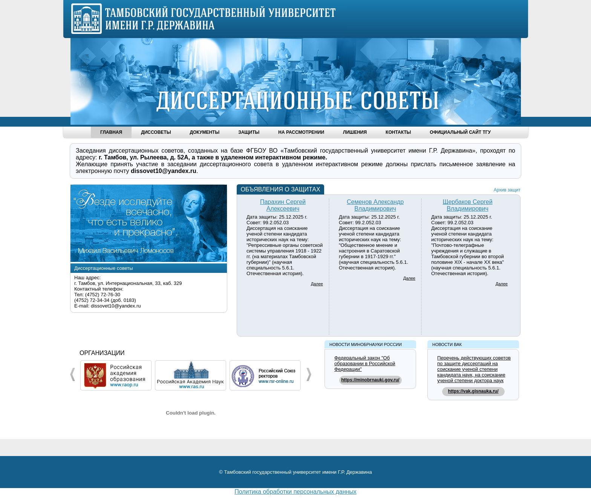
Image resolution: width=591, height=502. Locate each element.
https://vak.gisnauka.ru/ (473, 391)
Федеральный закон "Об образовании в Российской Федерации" (364, 363)
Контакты (398, 132)
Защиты (248, 132)
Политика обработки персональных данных (295, 491)
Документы (204, 132)
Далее (317, 284)
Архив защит (507, 190)
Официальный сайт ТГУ (460, 132)
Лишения (355, 132)
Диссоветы (156, 132)
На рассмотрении (301, 132)
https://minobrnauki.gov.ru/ (370, 380)
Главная (111, 132)
